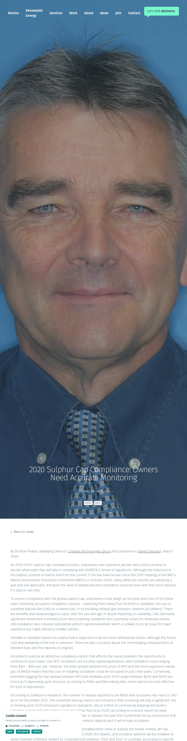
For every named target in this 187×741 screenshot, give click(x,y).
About (89, 13)
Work (73, 13)
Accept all (23, 731)
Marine (13, 13)
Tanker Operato (149, 557)
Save (10, 731)
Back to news (22, 532)
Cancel (37, 731)
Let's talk (161, 11)
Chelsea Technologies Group (89, 557)
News (104, 13)
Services (56, 13)
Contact (134, 13)
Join (118, 13)
